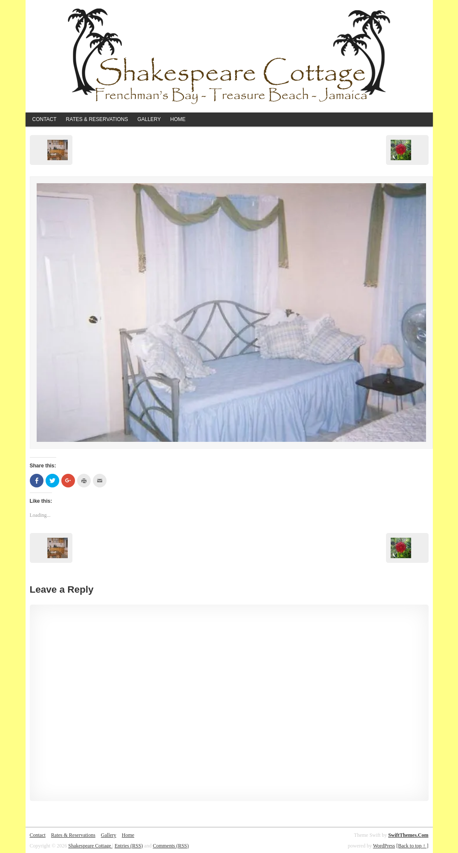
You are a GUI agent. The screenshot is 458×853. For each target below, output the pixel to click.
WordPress (384, 846)
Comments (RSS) (171, 846)
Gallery (149, 119)
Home (178, 119)
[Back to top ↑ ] (412, 846)
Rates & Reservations (97, 119)
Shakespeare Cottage (90, 846)
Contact (44, 119)
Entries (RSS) (129, 846)
